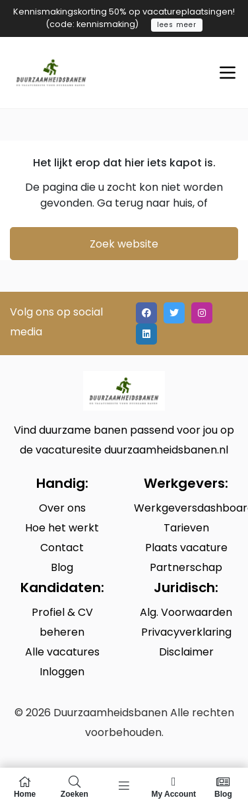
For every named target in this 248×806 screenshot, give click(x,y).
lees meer (177, 25)
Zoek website (124, 244)
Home (24, 787)
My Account (174, 787)
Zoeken (74, 787)
